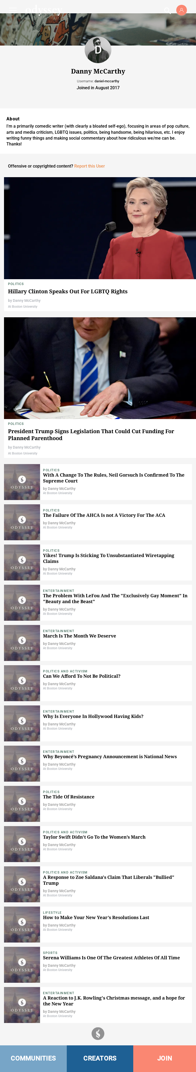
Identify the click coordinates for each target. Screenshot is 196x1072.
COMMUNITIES (33, 1058)
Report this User (89, 166)
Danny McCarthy (27, 300)
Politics (16, 284)
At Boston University (22, 306)
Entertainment (59, 591)
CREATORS (99, 1058)
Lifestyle (52, 913)
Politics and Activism (65, 671)
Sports (50, 953)
